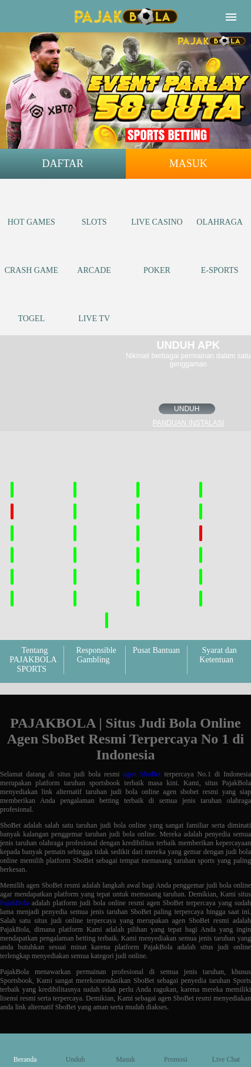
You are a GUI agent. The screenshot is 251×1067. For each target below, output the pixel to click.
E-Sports (220, 259)
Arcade (94, 259)
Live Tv (94, 307)
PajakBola (14, 903)
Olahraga (219, 210)
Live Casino (157, 210)
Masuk (188, 163)
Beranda (25, 1049)
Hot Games (31, 210)
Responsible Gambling (96, 655)
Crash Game (31, 259)
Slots (94, 210)
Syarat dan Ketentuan (218, 655)
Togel (31, 307)
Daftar (62, 163)
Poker (156, 259)
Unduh (186, 409)
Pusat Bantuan (156, 650)
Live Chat (226, 1049)
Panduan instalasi (188, 423)
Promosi (176, 1049)
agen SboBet (142, 774)
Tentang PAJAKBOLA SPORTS (32, 659)
